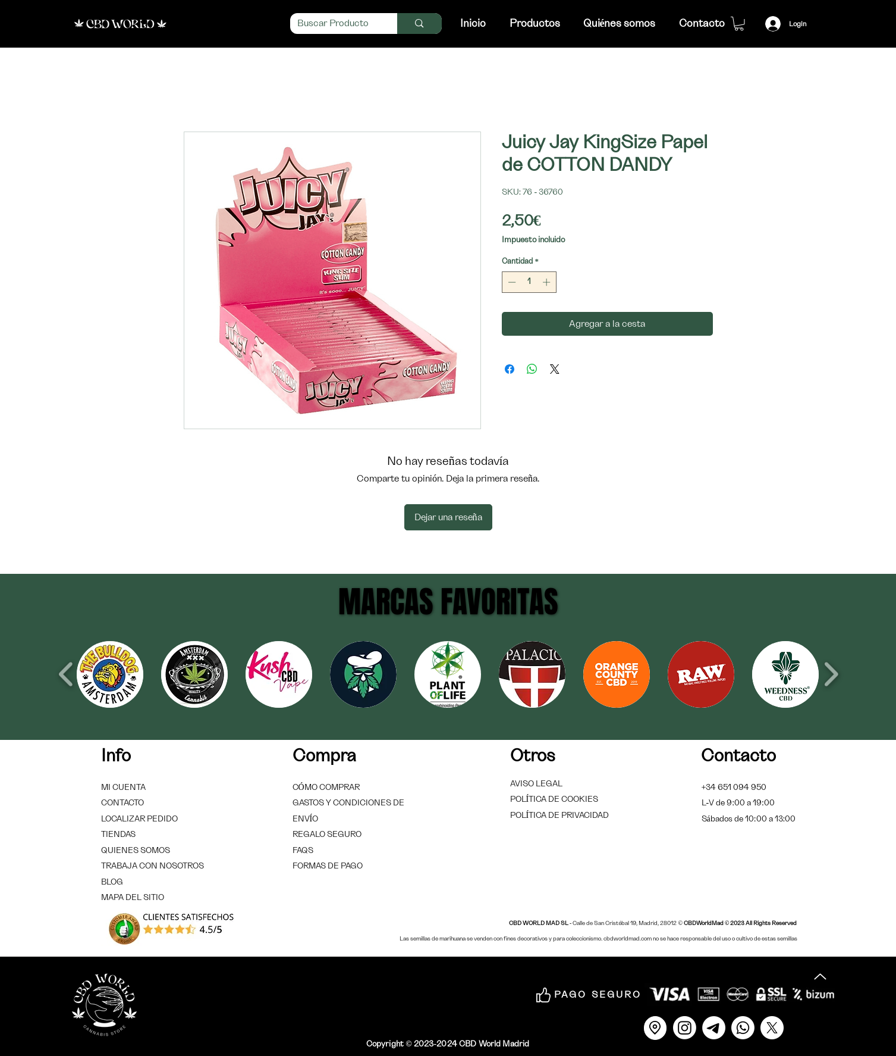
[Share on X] (555, 369)
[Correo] (713, 1027)
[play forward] (831, 674)
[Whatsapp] (742, 1027)
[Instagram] (684, 1027)
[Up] (820, 976)
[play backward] (66, 674)
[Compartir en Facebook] (509, 369)
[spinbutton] (528, 282)
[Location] (655, 1028)
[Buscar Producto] (335, 23)
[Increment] (547, 282)
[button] (110, 674)
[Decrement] (511, 282)
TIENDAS (118, 834)
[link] (739, 24)
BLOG (112, 882)
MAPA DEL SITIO (132, 897)
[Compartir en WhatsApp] (532, 369)
